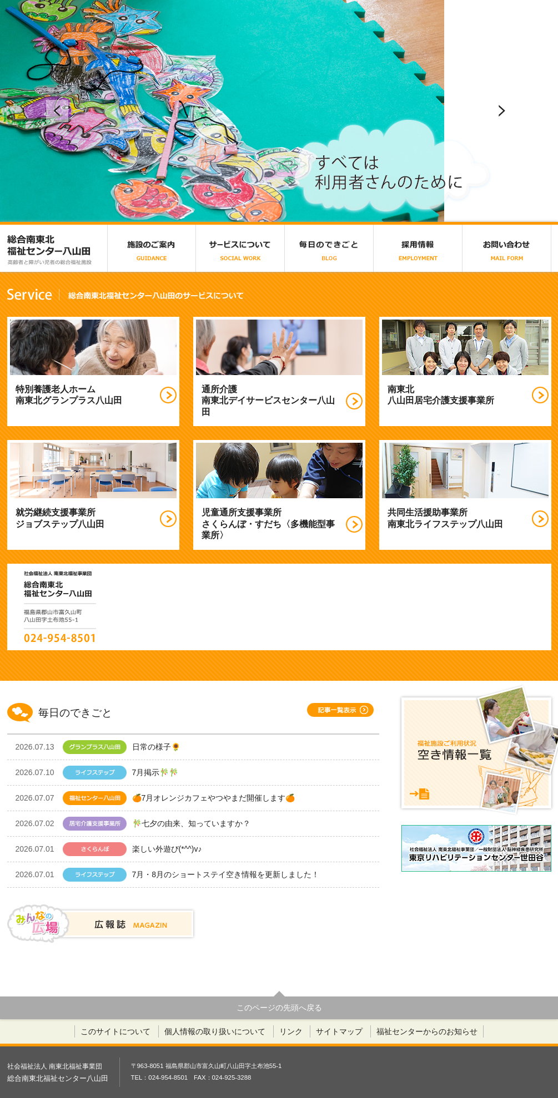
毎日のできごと (329, 248)
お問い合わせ (507, 248)
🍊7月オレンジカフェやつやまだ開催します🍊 (155, 798)
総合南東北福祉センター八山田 (57, 248)
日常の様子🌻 (106, 747)
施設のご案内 (151, 248)
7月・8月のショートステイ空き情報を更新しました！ (168, 875)
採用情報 (418, 248)
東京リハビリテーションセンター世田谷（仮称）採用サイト (476, 848)
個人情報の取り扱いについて (214, 1031)
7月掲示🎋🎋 (110, 773)
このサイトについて (115, 1031)
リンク (291, 1031)
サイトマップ (339, 1031)
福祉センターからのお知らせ (426, 1031)
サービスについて (240, 248)
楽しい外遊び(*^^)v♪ (109, 849)
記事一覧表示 (340, 710)
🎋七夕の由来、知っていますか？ (133, 824)
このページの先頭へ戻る (279, 1007)
